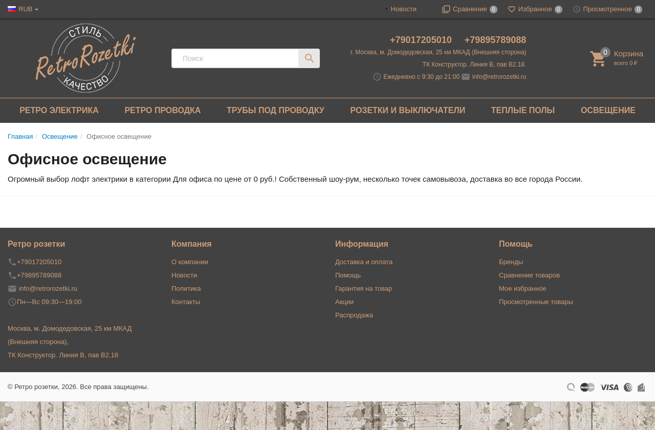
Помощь (348, 275)
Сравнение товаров (529, 275)
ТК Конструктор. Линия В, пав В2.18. (475, 64)
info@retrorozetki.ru (499, 76)
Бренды (511, 262)
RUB (25, 9)
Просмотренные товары (536, 302)
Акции (344, 302)
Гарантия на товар (363, 288)
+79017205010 (422, 40)
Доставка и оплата (363, 262)
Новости (404, 9)
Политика (186, 288)
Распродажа (354, 315)
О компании (189, 262)
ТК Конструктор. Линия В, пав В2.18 (63, 355)
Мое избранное (523, 288)
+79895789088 (496, 40)
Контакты (185, 302)
